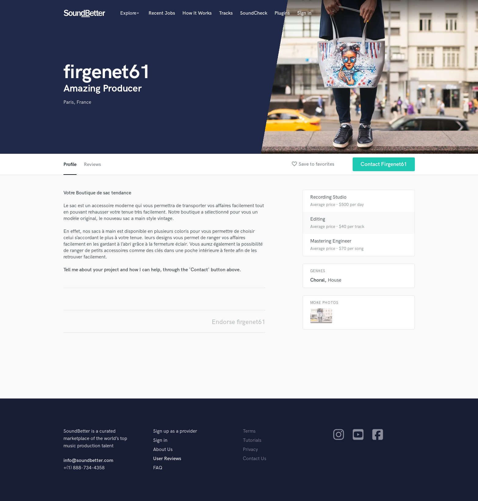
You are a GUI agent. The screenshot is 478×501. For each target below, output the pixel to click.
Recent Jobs (162, 13)
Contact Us (254, 459)
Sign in (304, 13)
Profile (70, 165)
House (334, 280)
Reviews (92, 165)
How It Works (197, 13)
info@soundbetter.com (88, 460)
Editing (317, 219)
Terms (249, 431)
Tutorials (252, 440)
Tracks (226, 13)
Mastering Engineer (330, 241)
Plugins (282, 13)
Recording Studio (328, 197)
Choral (317, 280)
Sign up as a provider (175, 431)
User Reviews (167, 459)
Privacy (250, 449)
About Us (163, 449)
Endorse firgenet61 (238, 322)
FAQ (157, 468)
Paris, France (77, 102)
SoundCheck (253, 13)
